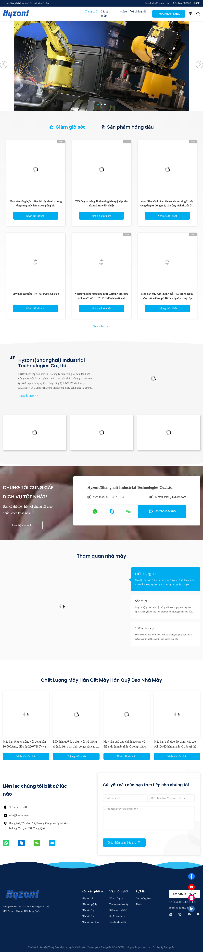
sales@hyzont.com (19, 815)
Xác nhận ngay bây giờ (124, 842)
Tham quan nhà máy (118, 904)
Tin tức (139, 904)
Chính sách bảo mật (37, 947)
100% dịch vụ (144, 628)
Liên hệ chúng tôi (22, 525)
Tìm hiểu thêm (28, 395)
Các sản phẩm (105, 13)
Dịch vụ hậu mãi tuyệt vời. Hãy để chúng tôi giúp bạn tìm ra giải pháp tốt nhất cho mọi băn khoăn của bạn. (163, 636)
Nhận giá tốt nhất (35, 215)
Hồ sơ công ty (116, 898)
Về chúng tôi (138, 11)
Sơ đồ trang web (117, 916)
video (123, 11)
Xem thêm (100, 326)
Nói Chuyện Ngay (168, 14)
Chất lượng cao (145, 574)
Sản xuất (141, 601)
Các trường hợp (143, 898)
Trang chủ (91, 11)
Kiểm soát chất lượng (119, 910)
